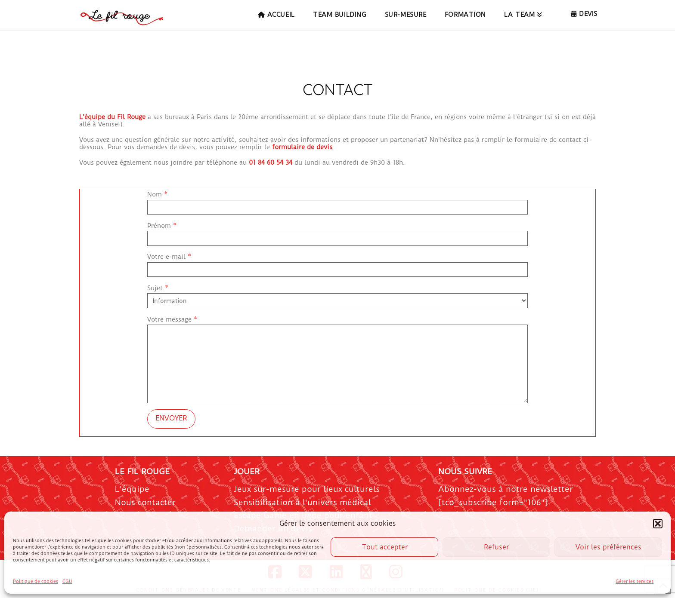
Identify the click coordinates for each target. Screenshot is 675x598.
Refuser (496, 547)
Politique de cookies (35, 581)
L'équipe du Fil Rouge (112, 117)
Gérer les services (634, 581)
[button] (657, 523)
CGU (67, 581)
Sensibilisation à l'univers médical (302, 502)
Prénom (337, 233)
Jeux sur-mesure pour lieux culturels (307, 489)
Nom (337, 201)
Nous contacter (145, 502)
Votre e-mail (337, 264)
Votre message (337, 325)
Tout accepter (385, 547)
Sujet (337, 295)
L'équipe (132, 489)
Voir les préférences (608, 547)
